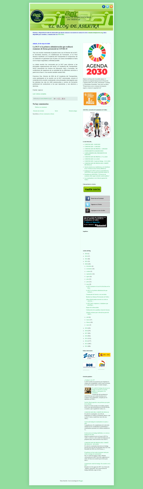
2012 (86, 346)
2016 (86, 336)
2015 (86, 338)
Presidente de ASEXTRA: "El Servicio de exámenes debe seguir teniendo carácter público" (97, 175)
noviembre (89, 268)
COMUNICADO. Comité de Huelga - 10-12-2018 (97, 161)
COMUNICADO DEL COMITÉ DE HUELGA (97, 412)
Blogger (81, 481)
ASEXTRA (61, 34)
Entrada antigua (73, 111)
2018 (86, 330)
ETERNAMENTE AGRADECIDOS (94, 151)
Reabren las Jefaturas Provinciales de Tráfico (97, 297)
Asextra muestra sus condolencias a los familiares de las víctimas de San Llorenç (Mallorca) (97, 167)
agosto (88, 276)
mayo (88, 284)
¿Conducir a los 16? (90, 380)
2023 (86, 256)
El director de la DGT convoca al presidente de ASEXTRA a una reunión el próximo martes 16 (97, 171)
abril (87, 317)
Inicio (56, 111)
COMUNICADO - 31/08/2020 (92, 146)
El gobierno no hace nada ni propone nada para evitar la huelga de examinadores (97, 453)
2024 (86, 253)
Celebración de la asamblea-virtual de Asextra (98, 310)
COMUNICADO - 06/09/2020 (92, 144)
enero (88, 325)
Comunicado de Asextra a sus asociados (96, 294)
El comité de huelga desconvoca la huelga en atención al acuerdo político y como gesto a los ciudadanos (101, 390)
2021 (86, 261)
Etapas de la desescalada (92, 307)
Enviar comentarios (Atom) (47, 114)
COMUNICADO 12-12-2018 (92, 159)
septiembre (89, 274)
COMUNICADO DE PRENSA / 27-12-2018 (96, 157)
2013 (86, 343)
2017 (86, 333)
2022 (86, 259)
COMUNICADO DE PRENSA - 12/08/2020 (96, 148)
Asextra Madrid (44, 98)
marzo (88, 319)
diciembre (89, 266)
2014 (86, 341)
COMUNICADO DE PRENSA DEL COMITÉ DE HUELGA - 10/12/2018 (96, 443)
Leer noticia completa (39, 94)
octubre (88, 271)
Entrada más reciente (38, 111)
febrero (88, 322)
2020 (86, 264)
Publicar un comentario (41, 107)
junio (87, 281)
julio (87, 279)
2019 (86, 328)
